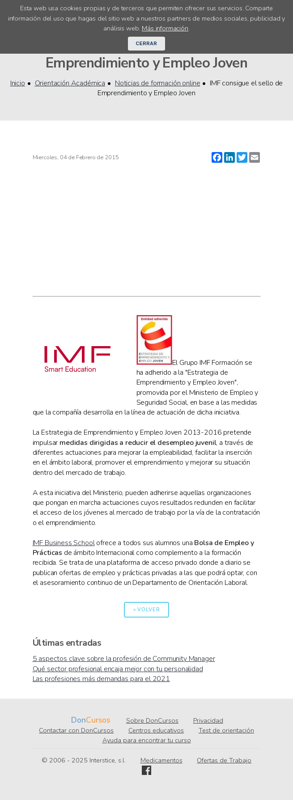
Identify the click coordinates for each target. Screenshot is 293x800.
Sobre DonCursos (152, 720)
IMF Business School (64, 543)
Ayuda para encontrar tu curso (146, 740)
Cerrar (146, 43)
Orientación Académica (70, 83)
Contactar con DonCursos (76, 730)
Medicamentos (161, 760)
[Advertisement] (147, 229)
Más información (165, 28)
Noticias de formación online (157, 83)
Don (78, 720)
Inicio (17, 83)
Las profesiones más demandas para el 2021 (101, 679)
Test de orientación (226, 730)
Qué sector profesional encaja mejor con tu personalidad (118, 669)
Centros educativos (156, 730)
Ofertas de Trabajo (224, 760)
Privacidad (208, 720)
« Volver (146, 609)
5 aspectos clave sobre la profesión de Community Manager (124, 659)
